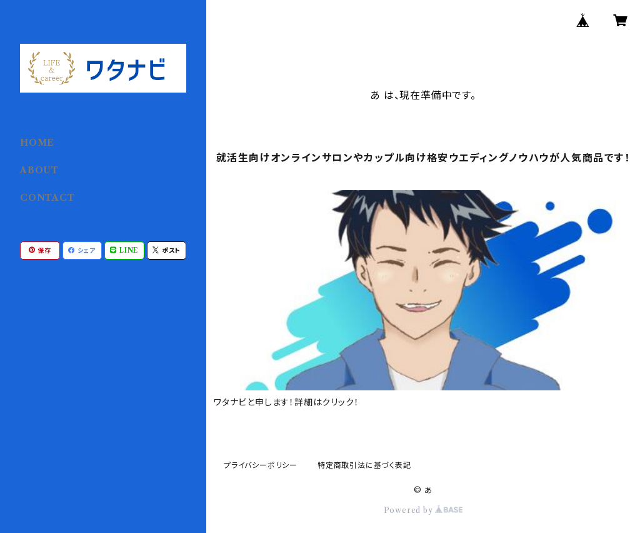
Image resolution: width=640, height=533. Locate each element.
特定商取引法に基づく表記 (364, 465)
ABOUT (39, 170)
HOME (37, 142)
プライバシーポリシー (261, 465)
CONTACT (47, 197)
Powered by (423, 510)
